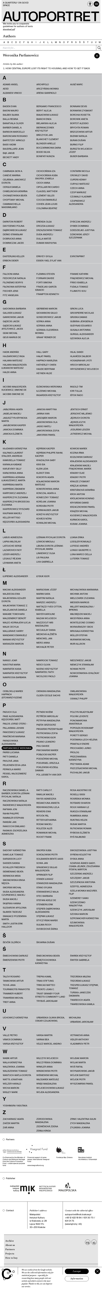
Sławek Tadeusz (12, 912)
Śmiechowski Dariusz (15, 955)
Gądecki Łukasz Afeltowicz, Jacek (12, 327)
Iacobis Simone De (13, 394)
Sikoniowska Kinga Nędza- (13, 881)
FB (87, 1242)
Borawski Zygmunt (81, 110)
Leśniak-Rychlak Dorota (50, 537)
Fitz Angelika (10, 295)
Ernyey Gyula (44, 256)
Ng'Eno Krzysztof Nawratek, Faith (46, 670)
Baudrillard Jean (13, 148)
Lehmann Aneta (12, 562)
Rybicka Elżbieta (80, 832)
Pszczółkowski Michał (83, 768)
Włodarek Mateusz (47, 1079)
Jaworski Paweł (45, 435)
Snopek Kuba (43, 850)
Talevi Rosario (11, 976)
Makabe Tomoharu (14, 614)
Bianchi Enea (43, 119)
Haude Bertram (45, 369)
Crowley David (79, 175)
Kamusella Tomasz (14, 460)
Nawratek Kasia (12, 669)
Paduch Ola (10, 712)
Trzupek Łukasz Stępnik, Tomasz (83, 986)
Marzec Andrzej (46, 602)
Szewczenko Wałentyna (77, 904)
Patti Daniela (10, 756)
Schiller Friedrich (14, 867)
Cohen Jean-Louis (46, 204)
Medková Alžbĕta (46, 634)
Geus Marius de (12, 337)
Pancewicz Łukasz (14, 732)
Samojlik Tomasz (13, 854)
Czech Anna (77, 188)
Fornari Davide (45, 278)
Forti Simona (44, 282)
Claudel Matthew (47, 191)
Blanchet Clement (47, 139)
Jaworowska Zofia (47, 430)
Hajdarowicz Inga (14, 356)
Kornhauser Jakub (47, 510)
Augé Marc (76, 84)
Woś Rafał (76, 1066)
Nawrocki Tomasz (47, 660)
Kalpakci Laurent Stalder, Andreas (12, 454)
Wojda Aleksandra (47, 1092)
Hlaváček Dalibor (80, 356)
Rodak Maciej (44, 824)
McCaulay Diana (46, 630)
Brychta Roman (79, 127)
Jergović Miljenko (81, 413)
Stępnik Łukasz (45, 916)
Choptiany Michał (13, 199)
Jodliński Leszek (80, 429)
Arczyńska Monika (47, 88)
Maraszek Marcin (13, 643)
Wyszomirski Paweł (81, 1083)
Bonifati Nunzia (45, 156)
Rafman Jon (10, 809)
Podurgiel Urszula (47, 763)
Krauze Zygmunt (80, 481)
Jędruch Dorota (80, 418)
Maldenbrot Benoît (14, 618)
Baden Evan (9, 106)
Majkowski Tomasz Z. (15, 605)
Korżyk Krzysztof (47, 514)
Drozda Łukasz (45, 226)
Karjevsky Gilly (12, 468)
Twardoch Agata (80, 1000)
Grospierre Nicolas (82, 313)
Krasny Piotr (78, 477)
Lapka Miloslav (12, 541)
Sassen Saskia (11, 863)
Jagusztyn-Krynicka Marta (14, 419)
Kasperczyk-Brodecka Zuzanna (16, 503)
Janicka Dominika (13, 429)
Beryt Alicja (43, 110)
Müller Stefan (78, 635)
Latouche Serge (12, 545)
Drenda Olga (44, 221)
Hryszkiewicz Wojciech (84, 369)
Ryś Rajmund (78, 837)
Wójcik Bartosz (79, 1075)
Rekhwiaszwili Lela (47, 807)
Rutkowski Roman (80, 828)
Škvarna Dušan (45, 942)
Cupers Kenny (78, 179)
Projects (9, 1254)
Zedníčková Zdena (47, 1126)
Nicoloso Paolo (45, 676)
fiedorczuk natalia (14, 278)
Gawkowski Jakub (13, 317)
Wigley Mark (10, 1092)
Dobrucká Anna (12, 238)
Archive (9, 1241)
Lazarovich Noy (12, 550)
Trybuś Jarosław (47, 1001)
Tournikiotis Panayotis (16, 989)
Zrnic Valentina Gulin (83, 1119)
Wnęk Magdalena (46, 1083)
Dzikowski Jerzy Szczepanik (79, 236)
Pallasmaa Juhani (13, 728)
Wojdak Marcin (79, 1058)
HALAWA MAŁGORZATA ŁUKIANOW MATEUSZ (14, 366)
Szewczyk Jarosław (82, 909)
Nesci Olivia (43, 664)
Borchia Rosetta (80, 114)
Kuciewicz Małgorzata (83, 515)
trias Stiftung (45, 980)
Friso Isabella (78, 282)
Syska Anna (77, 858)
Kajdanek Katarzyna (15, 448)
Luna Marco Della (81, 554)
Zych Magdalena (80, 1123)
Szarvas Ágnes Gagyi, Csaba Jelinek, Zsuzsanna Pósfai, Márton (84, 866)
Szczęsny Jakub (79, 878)
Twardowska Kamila (82, 1004)
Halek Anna (9, 372)
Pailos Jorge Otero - (15, 723)
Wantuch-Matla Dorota (17, 1075)
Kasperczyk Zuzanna (15, 497)
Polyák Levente (79, 716)
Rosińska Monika (80, 798)
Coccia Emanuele (46, 199)
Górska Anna (44, 325)
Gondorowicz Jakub (48, 317)
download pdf (9, 29)
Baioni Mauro (11, 110)
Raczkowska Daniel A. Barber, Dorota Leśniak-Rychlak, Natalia (16, 793)
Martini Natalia (45, 598)
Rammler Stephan (13, 817)
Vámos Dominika (12, 1039)
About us (10, 1245)
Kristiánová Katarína (82, 490)
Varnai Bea (42, 1039)
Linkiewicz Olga (45, 553)
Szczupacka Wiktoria (82, 882)
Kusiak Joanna (78, 524)
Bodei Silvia (43, 152)
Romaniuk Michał (46, 832)
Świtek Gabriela (79, 960)
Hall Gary (42, 352)
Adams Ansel (10, 84)
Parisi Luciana (11, 752)
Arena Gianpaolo (46, 93)
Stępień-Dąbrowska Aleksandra (47, 910)
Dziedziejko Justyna (82, 230)
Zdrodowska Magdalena (43, 1120)
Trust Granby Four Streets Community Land (50, 995)
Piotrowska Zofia (47, 733)
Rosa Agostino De (80, 790)
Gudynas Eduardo (81, 325)
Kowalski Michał (46, 523)
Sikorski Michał (12, 887)
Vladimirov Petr (79, 1043)
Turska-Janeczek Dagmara (80, 994)
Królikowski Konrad (82, 498)
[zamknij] (97, 55)
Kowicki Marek (78, 448)
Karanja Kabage (12, 464)
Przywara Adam (79, 764)
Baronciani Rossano (15, 136)
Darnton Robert (13, 221)
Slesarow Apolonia (14, 907)
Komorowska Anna (47, 489)
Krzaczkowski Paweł (82, 507)
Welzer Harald (12, 1083)
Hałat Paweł (43, 356)
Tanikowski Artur (13, 980)
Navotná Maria (11, 664)
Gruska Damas (78, 317)
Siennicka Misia (12, 875)
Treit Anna (9, 1002)
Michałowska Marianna (84, 589)
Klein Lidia (42, 468)
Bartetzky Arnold (14, 140)
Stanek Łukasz (44, 879)
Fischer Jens (10, 291)
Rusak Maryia (78, 824)
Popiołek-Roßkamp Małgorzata (81, 729)
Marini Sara (43, 594)
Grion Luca (76, 308)
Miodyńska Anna (80, 618)
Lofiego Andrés (79, 545)
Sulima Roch (43, 924)
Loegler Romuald (80, 541)
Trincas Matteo (45, 985)
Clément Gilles (45, 195)
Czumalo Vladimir (80, 196)
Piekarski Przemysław (49, 729)
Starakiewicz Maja (47, 891)
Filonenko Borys (13, 282)
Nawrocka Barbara (14, 677)
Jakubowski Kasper (14, 425)
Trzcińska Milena (80, 976)
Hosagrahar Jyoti (81, 360)
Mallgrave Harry (13, 631)
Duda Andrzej (44, 234)
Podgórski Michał (47, 758)
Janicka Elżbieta (12, 433)
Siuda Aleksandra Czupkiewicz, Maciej (13, 893)
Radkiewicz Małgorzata (17, 805)
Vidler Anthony (79, 1039)
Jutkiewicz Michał (81, 433)
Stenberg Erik (44, 904)
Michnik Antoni (79, 594)
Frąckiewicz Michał (82, 278)
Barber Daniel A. (12, 127)
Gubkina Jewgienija (81, 321)
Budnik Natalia (78, 136)
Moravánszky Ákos (81, 626)
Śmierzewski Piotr (13, 960)
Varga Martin (44, 1035)
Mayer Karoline (45, 614)
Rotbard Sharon (80, 803)
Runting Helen (78, 820)
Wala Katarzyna (12, 1062)
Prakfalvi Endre (79, 744)
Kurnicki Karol (79, 519)
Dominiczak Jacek (13, 243)
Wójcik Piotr (77, 1079)
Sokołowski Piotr (47, 854)
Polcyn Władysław (81, 712)
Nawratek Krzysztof (15, 673)
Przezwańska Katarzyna (77, 758)
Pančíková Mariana (14, 736)
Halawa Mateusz (12, 360)
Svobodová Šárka (47, 929)
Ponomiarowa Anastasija (78, 722)
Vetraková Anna (79, 1035)
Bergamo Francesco (48, 106)
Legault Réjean (12, 558)
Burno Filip (76, 144)
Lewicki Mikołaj (45, 541)
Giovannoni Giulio (47, 313)
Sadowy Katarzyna (14, 850)
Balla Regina (10, 119)
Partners (10, 1249)
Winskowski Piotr (46, 1071)
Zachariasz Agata (13, 1119)
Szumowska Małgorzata (76, 924)
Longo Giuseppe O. (80, 550)
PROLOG (74, 752)
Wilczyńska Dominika (49, 1062)
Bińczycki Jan (44, 135)
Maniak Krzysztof (13, 639)
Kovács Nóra (44, 518)
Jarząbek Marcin (46, 418)
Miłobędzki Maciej (80, 614)
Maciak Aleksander (14, 589)
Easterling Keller (13, 256)
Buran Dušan (78, 140)
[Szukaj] (99, 47)
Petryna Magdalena (48, 720)
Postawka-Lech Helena (83, 739)
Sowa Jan (42, 863)
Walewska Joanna (14, 1066)
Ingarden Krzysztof (48, 395)
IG (94, 1242)
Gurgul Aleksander (82, 334)
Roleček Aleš (44, 828)
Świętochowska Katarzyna (45, 961)
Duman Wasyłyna (46, 243)
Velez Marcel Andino (49, 1043)
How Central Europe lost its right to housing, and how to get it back (48, 68)
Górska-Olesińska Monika (46, 331)
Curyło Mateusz (80, 184)
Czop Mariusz (78, 192)
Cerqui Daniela (11, 187)
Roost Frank (44, 837)
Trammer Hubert (13, 993)
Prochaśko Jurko (80, 748)
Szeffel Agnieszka (81, 886)
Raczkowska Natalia (15, 800)
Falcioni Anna (11, 274)
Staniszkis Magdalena (49, 883)
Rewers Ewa (43, 811)
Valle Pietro (10, 1035)
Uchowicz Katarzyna (15, 1017)
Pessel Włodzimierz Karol (14, 775)
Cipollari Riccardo (47, 187)
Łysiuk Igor (42, 576)
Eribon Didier (10, 260)
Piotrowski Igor (46, 737)
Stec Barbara (44, 896)
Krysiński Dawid (79, 502)
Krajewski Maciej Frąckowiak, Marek (80, 467)
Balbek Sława (11, 114)
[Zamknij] (97, 1271)
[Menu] (96, 4)
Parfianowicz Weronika (17, 748)
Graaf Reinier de (46, 337)
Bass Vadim (9, 144)
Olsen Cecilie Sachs (48, 695)
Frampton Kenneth (47, 294)
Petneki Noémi (44, 712)
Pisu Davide (42, 746)
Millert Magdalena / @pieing (81, 608)
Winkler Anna (44, 1066)
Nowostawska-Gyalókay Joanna (84, 674)
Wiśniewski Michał (47, 1075)
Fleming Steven (45, 274)
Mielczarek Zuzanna (82, 598)
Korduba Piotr (45, 506)
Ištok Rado (76, 395)
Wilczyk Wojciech (47, 1058)
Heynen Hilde (44, 373)
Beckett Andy (11, 157)
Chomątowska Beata (15, 195)
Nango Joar (10, 660)
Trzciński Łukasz (80, 980)
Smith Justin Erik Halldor (12, 925)
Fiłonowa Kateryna (14, 286)
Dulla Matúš (43, 238)
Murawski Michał (80, 639)
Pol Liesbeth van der (48, 774)
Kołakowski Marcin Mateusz (47, 483)
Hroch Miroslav (80, 364)
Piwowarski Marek (47, 750)
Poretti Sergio (79, 735)
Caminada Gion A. (13, 171)
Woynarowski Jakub (82, 1071)
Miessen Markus (79, 602)
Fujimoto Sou (78, 291)
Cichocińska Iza (45, 171)
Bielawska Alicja (46, 123)
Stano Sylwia (44, 887)
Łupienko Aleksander (15, 576)
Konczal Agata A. (46, 493)
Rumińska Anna (79, 815)
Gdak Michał (10, 333)
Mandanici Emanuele (15, 635)
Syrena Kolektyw (80, 854)
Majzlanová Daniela (15, 609)
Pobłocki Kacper (46, 754)
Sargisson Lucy (12, 858)
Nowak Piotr (77, 669)
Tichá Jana (9, 985)
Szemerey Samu (79, 898)
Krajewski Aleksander (83, 461)
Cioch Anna (43, 182)
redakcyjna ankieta (48, 803)
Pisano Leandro (45, 741)
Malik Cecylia (11, 626)
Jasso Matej (43, 426)
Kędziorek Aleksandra (16, 521)
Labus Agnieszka (12, 537)
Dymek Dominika (79, 226)
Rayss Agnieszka (46, 798)
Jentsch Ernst (79, 409)
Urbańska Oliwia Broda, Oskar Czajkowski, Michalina (58, 1019)
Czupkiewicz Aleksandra (77, 202)
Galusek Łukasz (12, 313)
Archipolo (42, 84)
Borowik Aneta (79, 119)
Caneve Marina (11, 175)
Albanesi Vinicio (12, 93)
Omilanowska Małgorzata (78, 693)
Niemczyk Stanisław (82, 664)
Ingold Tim (76, 386)
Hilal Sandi (76, 352)
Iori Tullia (76, 391)
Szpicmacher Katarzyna (84, 918)
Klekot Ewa (43, 473)
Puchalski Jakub (80, 772)
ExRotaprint (77, 256)
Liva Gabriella (44, 561)
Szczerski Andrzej (81, 873)
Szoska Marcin (79, 914)
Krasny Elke (77, 473)
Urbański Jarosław (81, 1021)
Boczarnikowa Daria (48, 147)
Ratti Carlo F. (44, 790)
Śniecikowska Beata (48, 955)
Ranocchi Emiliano (14, 826)
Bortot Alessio (79, 123)
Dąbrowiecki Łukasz (15, 230)
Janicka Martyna (46, 409)
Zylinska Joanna (80, 1127)
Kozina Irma (77, 452)
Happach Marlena (46, 360)
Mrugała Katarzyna (82, 631)
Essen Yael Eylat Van (48, 260)
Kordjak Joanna (46, 501)
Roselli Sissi (77, 794)
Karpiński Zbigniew (14, 489)
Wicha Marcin (11, 1088)
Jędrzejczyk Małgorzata (77, 423)
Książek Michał (79, 511)
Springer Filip (44, 874)
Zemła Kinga (43, 1130)
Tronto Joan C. (45, 989)
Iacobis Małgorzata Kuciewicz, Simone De (14, 388)
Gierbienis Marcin (46, 308)
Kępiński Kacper (45, 448)
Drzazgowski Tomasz (49, 230)
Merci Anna (43, 642)
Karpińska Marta (13, 484)
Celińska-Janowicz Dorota (14, 181)
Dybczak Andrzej (80, 221)
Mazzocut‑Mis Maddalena (44, 624)
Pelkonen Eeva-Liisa (14, 765)
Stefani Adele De (46, 900)
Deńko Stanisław (13, 234)
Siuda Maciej (10, 899)
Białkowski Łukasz (47, 114)
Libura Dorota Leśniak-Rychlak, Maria (49, 547)
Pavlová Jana (10, 761)
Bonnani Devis (78, 106)
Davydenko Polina (13, 226)
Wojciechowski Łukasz (50, 1088)
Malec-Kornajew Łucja (17, 622)
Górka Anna (43, 321)
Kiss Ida (40, 464)
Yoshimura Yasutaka (15, 1105)
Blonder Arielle (46, 143)
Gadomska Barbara (14, 308)
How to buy (11, 1258)
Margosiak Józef (46, 589)
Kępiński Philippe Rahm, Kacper (49, 454)
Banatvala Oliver (13, 123)
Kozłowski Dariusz (81, 457)
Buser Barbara (79, 156)
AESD (6, 88)
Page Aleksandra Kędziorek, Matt (12, 718)
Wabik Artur (10, 1058)
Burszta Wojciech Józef (80, 150)
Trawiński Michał (13, 997)
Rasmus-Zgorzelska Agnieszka (14, 832)
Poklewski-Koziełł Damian (46, 769)
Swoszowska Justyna (83, 850)
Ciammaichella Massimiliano (11, 205)
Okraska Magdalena (48, 691)
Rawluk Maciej (45, 794)
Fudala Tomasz (79, 286)
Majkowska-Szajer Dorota (14, 599)
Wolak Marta (78, 1062)
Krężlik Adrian (78, 485)
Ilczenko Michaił (46, 391)
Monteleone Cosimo (82, 622)
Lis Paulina (42, 557)
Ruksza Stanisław (80, 811)
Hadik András (11, 352)
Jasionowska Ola (46, 422)
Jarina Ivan (43, 413)
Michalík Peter (45, 647)
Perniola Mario (12, 769)
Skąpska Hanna (12, 903)
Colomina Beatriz (46, 208)
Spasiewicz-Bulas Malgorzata (46, 869)
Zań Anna (8, 1127)
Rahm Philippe (11, 813)
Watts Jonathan (12, 1079)
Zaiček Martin (11, 1123)
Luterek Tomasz (79, 558)
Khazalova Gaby (46, 460)
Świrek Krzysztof (81, 955)
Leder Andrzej (11, 554)
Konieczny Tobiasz (47, 497)
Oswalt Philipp (78, 698)
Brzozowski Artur (81, 131)
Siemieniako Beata (13, 871)
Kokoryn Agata (45, 477)
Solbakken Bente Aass (49, 858)
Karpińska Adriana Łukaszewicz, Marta (13, 479)
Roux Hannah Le (79, 807)
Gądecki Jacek (11, 321)
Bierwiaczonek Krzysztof (44, 129)
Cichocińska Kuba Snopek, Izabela (46, 177)
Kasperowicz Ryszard (16, 509)
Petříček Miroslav (47, 716)
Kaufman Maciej (12, 513)
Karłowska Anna (13, 473)
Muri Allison (77, 643)
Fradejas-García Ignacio (46, 288)
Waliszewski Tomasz (15, 1071)
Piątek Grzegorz (46, 724)
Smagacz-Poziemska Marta (14, 918)
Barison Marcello (14, 131)
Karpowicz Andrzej (14, 493)
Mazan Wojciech (46, 618)
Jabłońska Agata (13, 409)
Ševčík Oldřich (12, 942)
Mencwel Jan (44, 638)
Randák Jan (9, 822)
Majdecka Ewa (11, 594)
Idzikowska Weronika (49, 386)
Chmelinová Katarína (15, 191)
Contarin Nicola (80, 171)
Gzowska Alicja (79, 338)
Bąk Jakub (8, 153)
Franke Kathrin (79, 274)
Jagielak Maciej (12, 413)
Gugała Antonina (80, 330)
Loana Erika (77, 537)
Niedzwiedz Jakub (80, 660)
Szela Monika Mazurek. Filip (83, 892)
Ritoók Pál (42, 815)
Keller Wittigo (11, 517)
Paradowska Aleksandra (10, 742)
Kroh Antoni (77, 494)
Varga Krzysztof (13, 1043)
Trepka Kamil (44, 976)
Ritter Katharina (46, 820)
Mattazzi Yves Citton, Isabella (48, 608)
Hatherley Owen (46, 364)
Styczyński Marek (47, 920)
